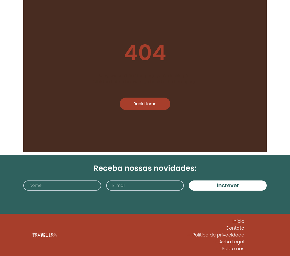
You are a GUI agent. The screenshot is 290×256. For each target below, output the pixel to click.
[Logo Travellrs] (44, 235)
